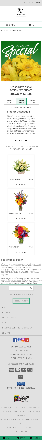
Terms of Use (21, 431)
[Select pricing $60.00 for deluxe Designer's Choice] (21, 101)
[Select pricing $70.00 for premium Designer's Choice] (33, 101)
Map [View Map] (21, 437)
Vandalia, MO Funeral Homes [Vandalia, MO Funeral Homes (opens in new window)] (14, 408)
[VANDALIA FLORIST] (21, 19)
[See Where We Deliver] (21, 301)
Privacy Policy (10, 427)
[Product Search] (21, 288)
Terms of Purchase (27, 427)
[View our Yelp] (27, 341)
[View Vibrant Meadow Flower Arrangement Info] (21, 200)
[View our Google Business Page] (19, 341)
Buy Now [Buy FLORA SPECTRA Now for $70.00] (21, 252)
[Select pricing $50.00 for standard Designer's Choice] (10, 101)
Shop (10, 24)
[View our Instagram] (23, 341)
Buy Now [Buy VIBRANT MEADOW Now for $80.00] (21, 218)
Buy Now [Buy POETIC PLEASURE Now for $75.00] (21, 184)
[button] (21, 384)
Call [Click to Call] (7, 437)
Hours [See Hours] (35, 437)
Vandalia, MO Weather (10, 419)
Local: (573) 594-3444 (21, 358)
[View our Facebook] (15, 341)
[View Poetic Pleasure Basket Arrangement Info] (21, 166)
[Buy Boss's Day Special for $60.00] (21, 140)
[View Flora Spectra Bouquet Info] (21, 234)
